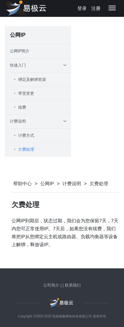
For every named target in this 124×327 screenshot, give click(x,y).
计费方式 (26, 135)
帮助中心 (22, 183)
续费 (22, 107)
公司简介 (51, 285)
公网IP (47, 183)
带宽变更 (26, 93)
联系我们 (73, 285)
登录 (82, 8)
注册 (96, 8)
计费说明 (71, 183)
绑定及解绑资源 (32, 79)
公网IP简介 (19, 51)
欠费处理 (26, 149)
